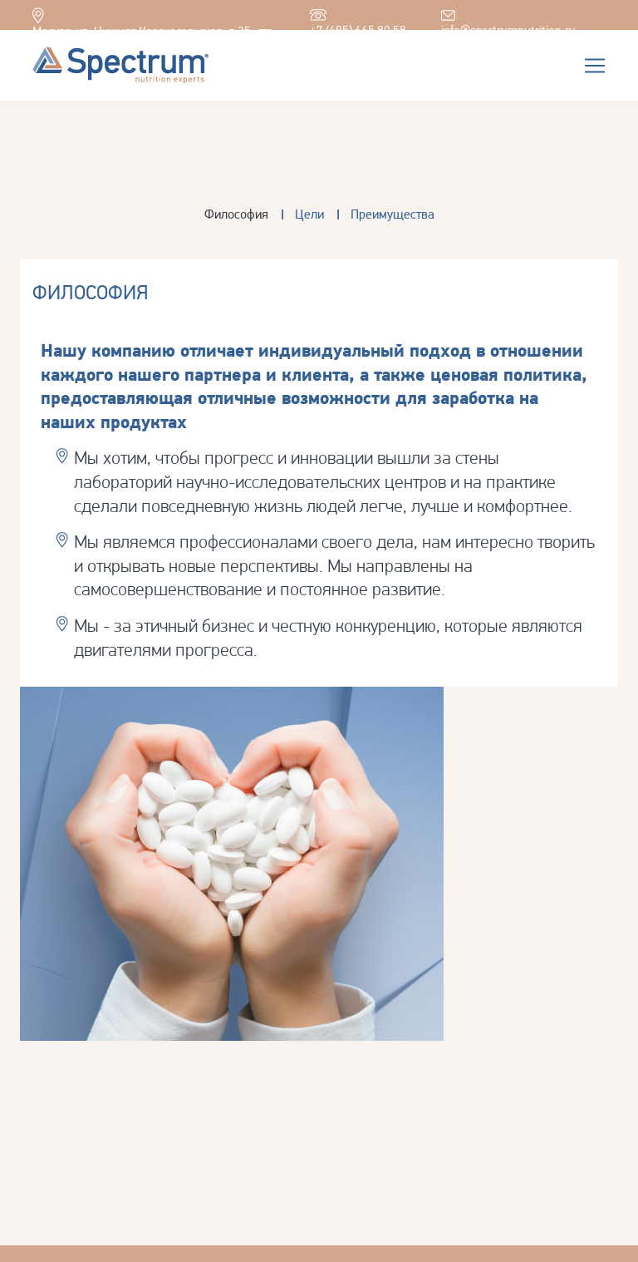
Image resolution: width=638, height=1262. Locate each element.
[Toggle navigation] (595, 65)
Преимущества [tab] (392, 214)
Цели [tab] (309, 214)
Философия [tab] (236, 214)
